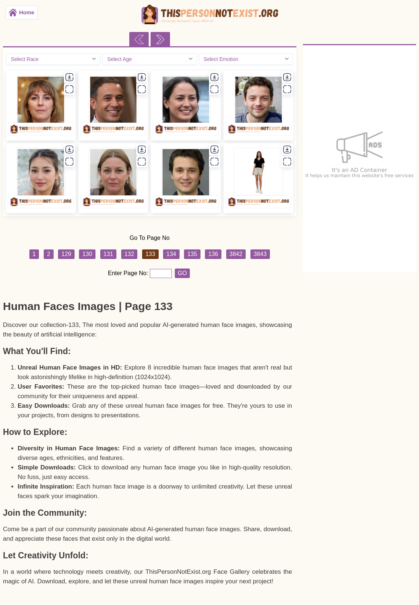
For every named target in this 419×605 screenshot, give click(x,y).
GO (182, 273)
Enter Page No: (129, 273)
